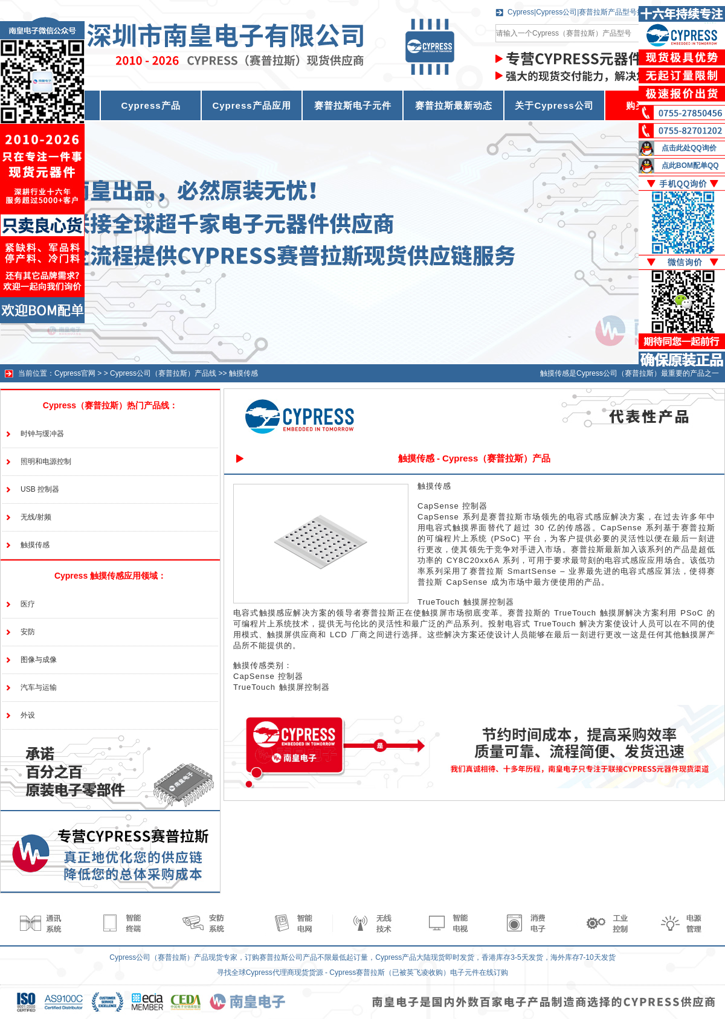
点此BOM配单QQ (690, 165)
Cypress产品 (150, 105)
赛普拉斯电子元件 (353, 105)
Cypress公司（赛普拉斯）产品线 (163, 373)
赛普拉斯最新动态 (453, 105)
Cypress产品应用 (251, 105)
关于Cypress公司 (554, 105)
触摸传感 (243, 373)
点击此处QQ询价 (689, 148)
